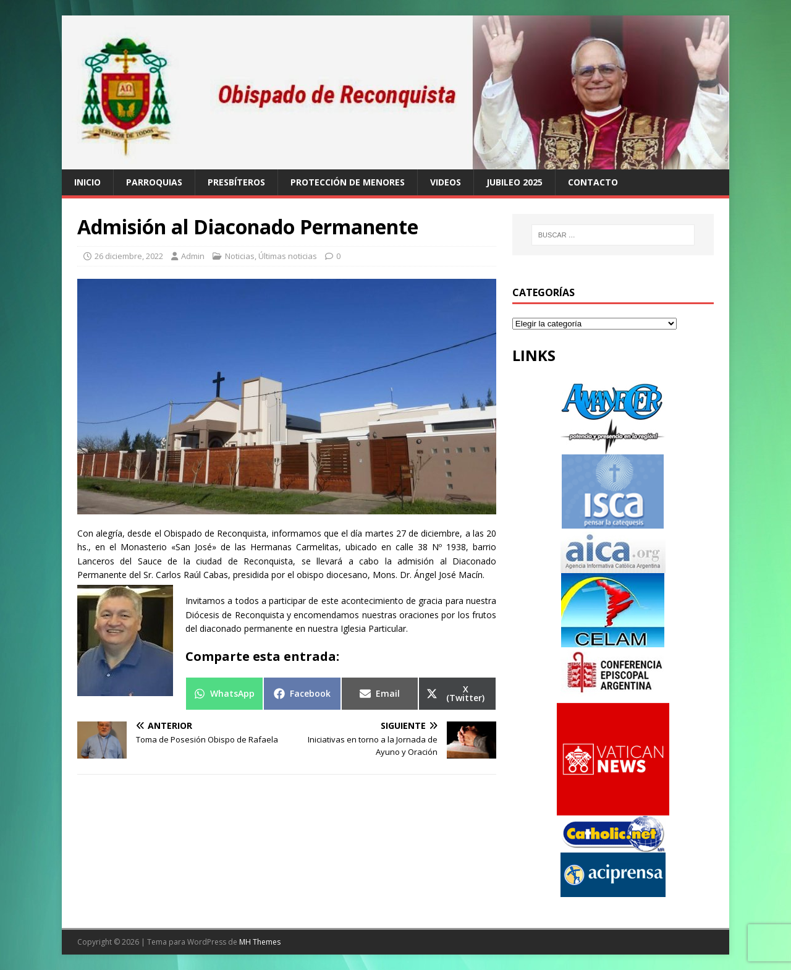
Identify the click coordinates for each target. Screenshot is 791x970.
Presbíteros (236, 182)
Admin (193, 256)
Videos (445, 182)
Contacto (593, 182)
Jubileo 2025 (514, 182)
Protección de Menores (347, 182)
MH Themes (260, 942)
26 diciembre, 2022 (129, 256)
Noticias (240, 256)
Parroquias (154, 182)
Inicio (87, 182)
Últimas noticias (287, 256)
